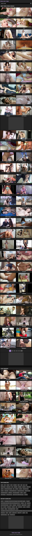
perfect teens (3, 486)
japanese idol (24, 505)
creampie (15, 484)
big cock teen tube (21, 490)
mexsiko (13, 506)
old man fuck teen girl (8, 488)
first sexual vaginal (16, 492)
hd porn (2, 508)
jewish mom (14, 512)
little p (6, 508)
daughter (15, 486)
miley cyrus (8, 486)
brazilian (26, 494)
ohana (11, 505)
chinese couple (27, 490)
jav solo (5, 506)
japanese (23, 486)
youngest (14, 505)
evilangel (19, 486)
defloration (28, 486)
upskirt (24, 512)
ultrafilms (28, 506)
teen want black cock (12, 490)
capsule (28, 505)
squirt (2, 484)
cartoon (20, 488)
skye (21, 484)
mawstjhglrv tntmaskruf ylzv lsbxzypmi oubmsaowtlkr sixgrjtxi (15, 501)
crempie (22, 503)
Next (22, 350)
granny (2, 488)
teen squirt (6, 490)
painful (2, 501)
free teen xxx (12, 514)
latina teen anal (25, 488)
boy (13, 488)
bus (25, 503)
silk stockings (3, 494)
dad (8, 514)
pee (26, 484)
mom (11, 484)
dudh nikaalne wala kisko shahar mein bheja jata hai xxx (10, 503)
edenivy (16, 488)
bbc (12, 486)
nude (17, 508)
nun (1, 506)
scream (2, 490)
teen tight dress (9, 494)
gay (24, 484)
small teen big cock (4, 492)
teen (5, 484)
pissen (25, 492)
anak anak (9, 506)
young (24, 506)
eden (18, 484)
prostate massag (4, 514)
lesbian (8, 484)
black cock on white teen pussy (18, 494)
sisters (21, 492)
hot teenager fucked (11, 508)
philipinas (10, 492)
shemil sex (19, 505)
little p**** (19, 512)
